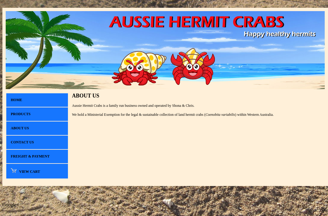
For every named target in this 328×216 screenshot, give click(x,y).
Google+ (10, 204)
